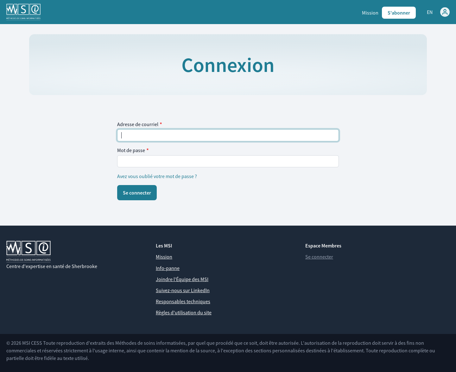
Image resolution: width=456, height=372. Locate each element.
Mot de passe (131, 150)
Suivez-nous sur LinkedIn (183, 290)
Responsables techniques (183, 301)
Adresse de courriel (137, 124)
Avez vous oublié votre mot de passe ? (157, 176)
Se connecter (319, 256)
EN (430, 12)
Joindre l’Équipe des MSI (182, 279)
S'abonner (399, 13)
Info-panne (168, 268)
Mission (370, 13)
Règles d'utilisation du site (184, 312)
